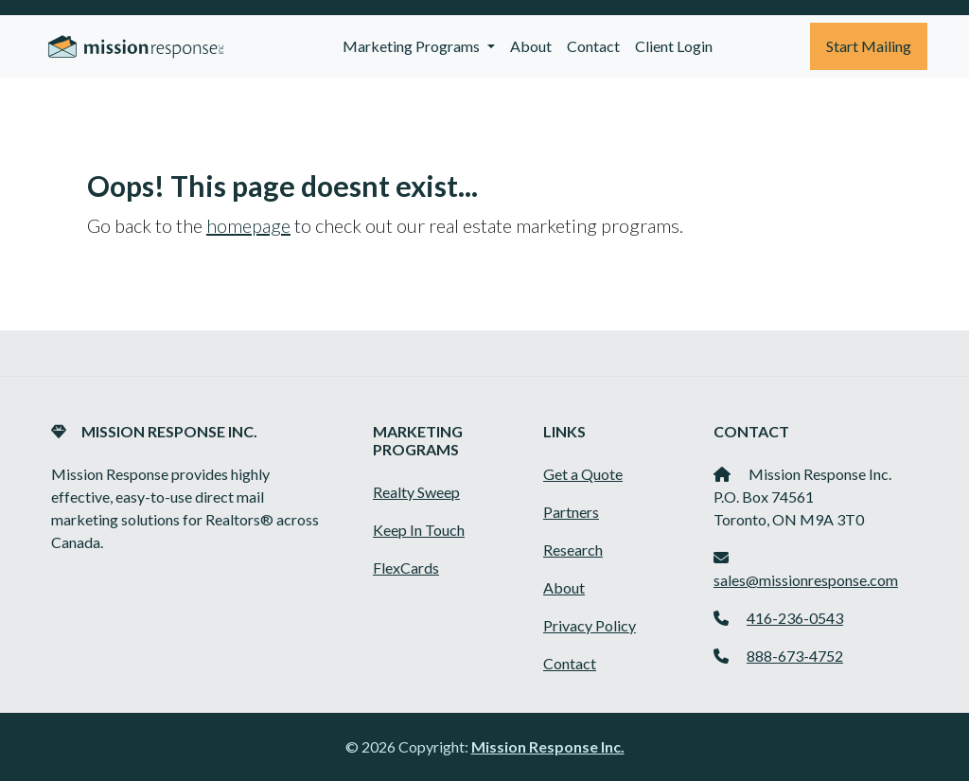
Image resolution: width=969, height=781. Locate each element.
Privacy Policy (589, 625)
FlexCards (406, 568)
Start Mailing (868, 46)
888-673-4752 (795, 656)
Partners (571, 512)
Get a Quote (583, 474)
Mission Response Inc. (548, 746)
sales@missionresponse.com (806, 580)
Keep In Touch (419, 530)
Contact (593, 46)
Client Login (674, 46)
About (531, 46)
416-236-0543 (795, 618)
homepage (248, 225)
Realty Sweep (416, 492)
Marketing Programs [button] (413, 46)
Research (573, 550)
